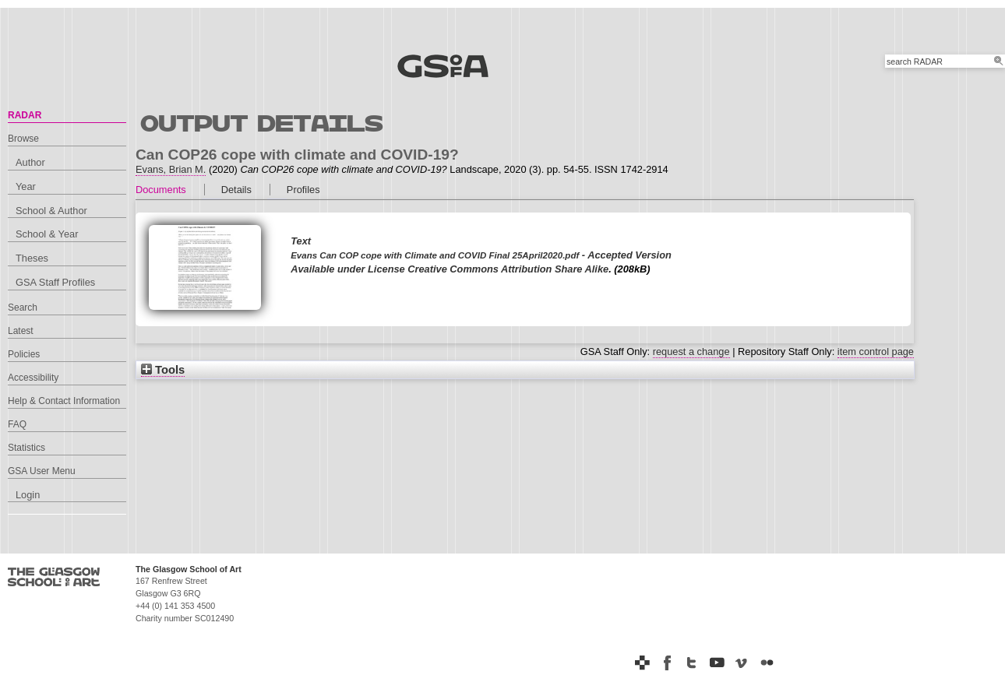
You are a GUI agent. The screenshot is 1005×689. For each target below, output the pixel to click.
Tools (163, 370)
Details (236, 189)
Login (28, 495)
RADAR (24, 115)
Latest (21, 330)
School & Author (51, 210)
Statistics (26, 447)
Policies (24, 354)
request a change (691, 351)
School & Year (47, 234)
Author (30, 162)
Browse (23, 138)
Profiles (303, 189)
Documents (161, 189)
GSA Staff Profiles (55, 282)
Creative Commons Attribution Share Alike (507, 269)
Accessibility (33, 377)
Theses (32, 258)
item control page (876, 351)
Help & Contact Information (64, 400)
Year (26, 186)
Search (22, 307)
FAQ (17, 424)
